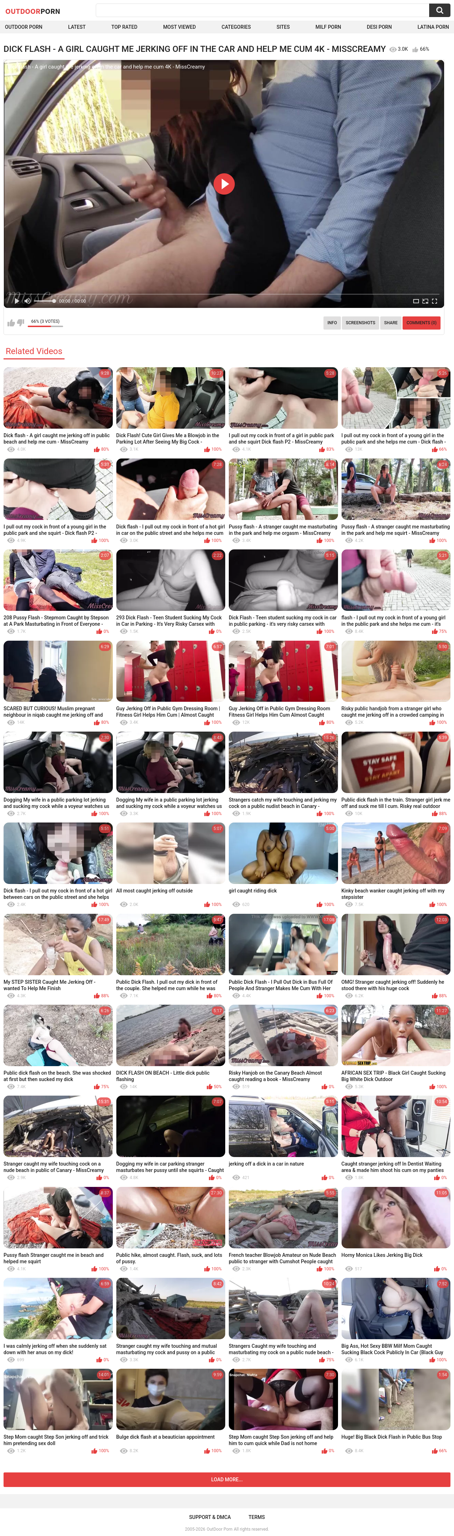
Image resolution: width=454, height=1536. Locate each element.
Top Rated (124, 27)
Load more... (227, 1479)
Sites (283, 27)
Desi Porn (379, 27)
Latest (77, 27)
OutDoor (32, 11)
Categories (236, 27)
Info (332, 322)
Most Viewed (179, 27)
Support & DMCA (210, 1517)
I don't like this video (20, 322)
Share (391, 322)
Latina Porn (433, 27)
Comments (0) (421, 322)
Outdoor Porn (23, 27)
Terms (257, 1517)
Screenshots (360, 322)
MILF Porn (328, 27)
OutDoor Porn (219, 1529)
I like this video (11, 322)
